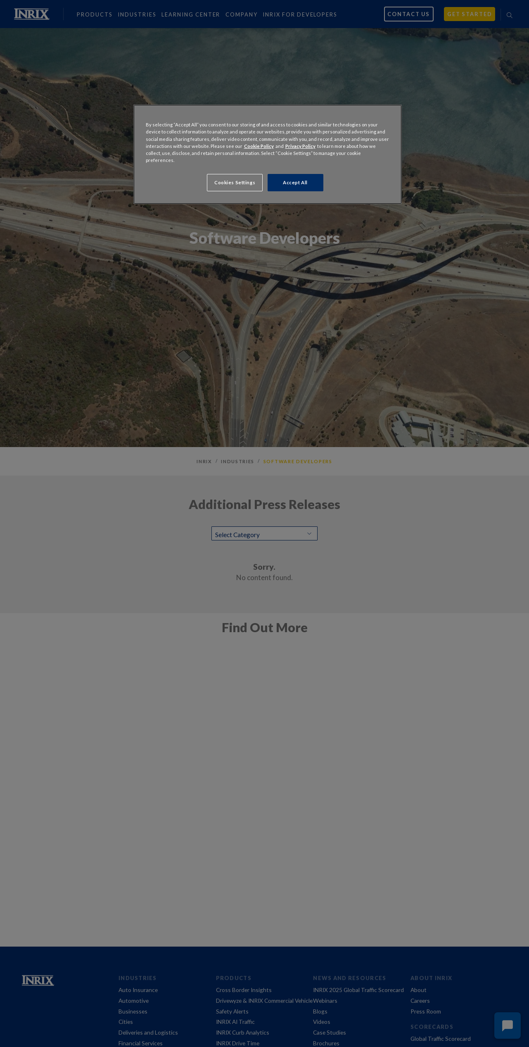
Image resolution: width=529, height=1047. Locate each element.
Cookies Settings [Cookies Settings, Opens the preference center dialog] (234, 182)
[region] (267, 154)
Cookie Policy (259, 146)
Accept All (295, 182)
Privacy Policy (300, 146)
